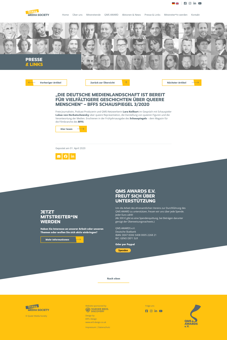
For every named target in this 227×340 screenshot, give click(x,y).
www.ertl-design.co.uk (95, 322)
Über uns (77, 14)
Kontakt (195, 14)
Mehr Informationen (57, 239)
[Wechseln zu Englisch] (177, 3)
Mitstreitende (93, 14)
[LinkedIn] (194, 3)
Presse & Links (152, 14)
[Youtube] (199, 3)
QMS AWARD (111, 14)
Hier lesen (66, 128)
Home (65, 14)
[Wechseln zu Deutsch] (173, 3)
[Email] (58, 156)
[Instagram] (190, 3)
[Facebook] (185, 3)
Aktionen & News (131, 14)
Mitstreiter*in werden (175, 14)
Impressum (90, 327)
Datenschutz (104, 327)
